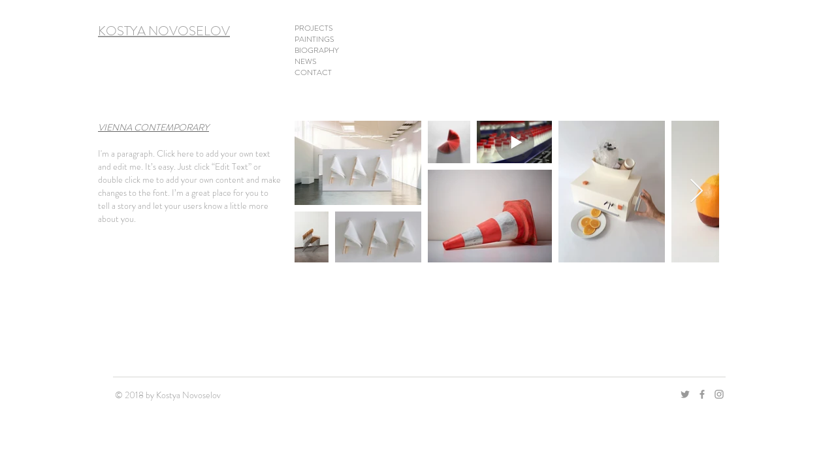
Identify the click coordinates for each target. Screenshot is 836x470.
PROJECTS (314, 28)
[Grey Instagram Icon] (719, 394)
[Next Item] (696, 191)
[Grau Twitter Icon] (685, 394)
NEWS (306, 61)
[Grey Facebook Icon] (702, 394)
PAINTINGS (314, 39)
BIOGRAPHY (317, 50)
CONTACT (313, 72)
